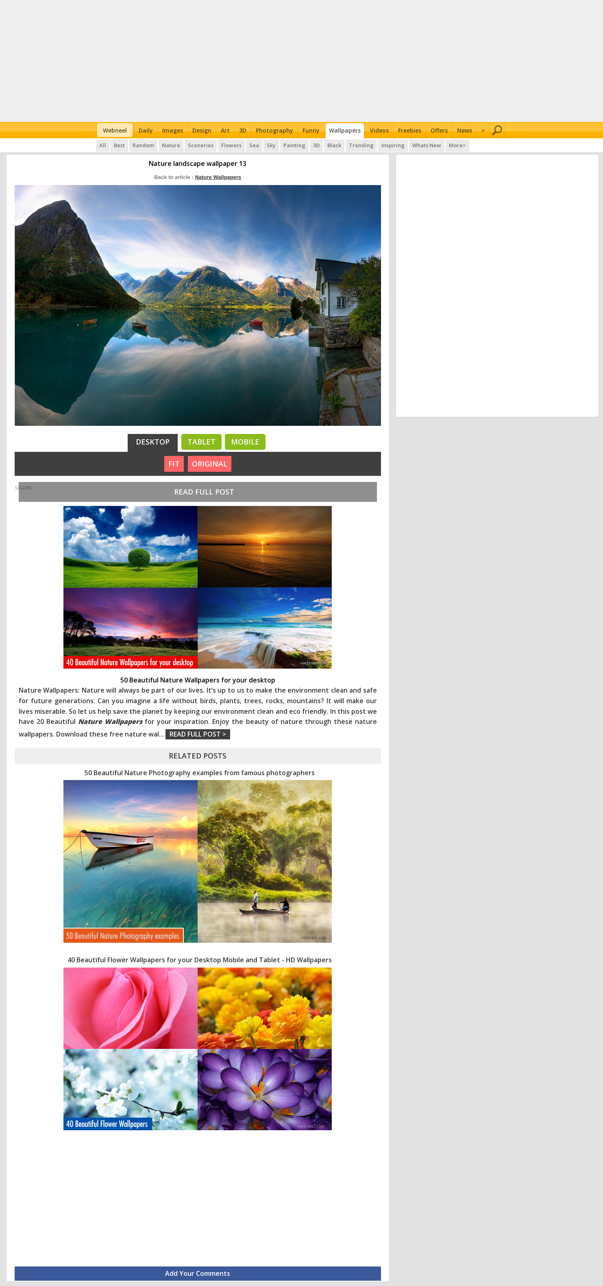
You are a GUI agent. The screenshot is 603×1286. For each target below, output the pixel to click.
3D (242, 130)
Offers (439, 130)
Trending (361, 145)
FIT (174, 464)
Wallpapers (345, 130)
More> (457, 145)
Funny (311, 130)
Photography (274, 130)
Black (334, 145)
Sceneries (200, 145)
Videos (379, 130)
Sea (254, 145)
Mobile (245, 442)
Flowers (231, 145)
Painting (294, 145)
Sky (271, 145)
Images (172, 130)
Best (119, 145)
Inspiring (393, 145)
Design (201, 130)
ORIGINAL (209, 464)
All (102, 145)
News (464, 130)
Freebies (409, 130)
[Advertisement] (301, 61)
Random (143, 145)
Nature (171, 145)
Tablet (201, 442)
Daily (146, 130)
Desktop (153, 442)
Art (225, 130)
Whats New (426, 145)
